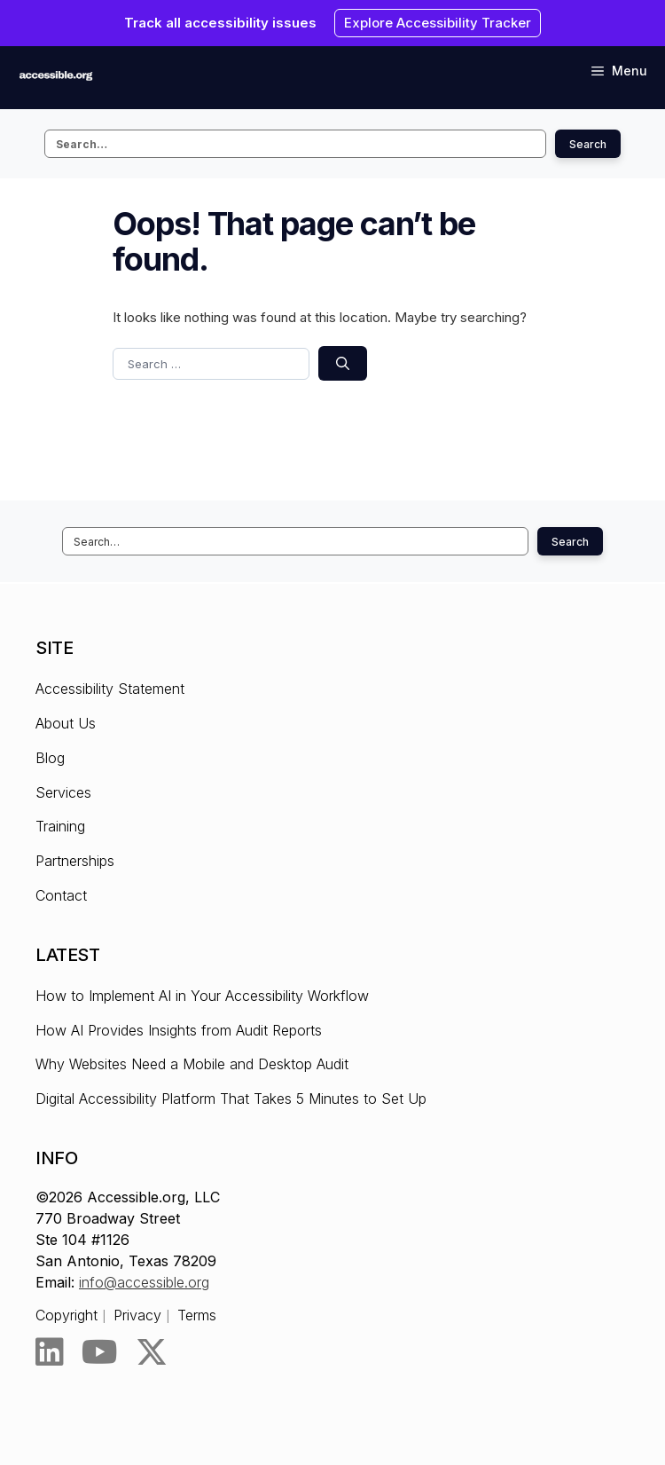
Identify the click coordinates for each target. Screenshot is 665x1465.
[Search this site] (295, 144)
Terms (196, 1315)
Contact (61, 895)
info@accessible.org (144, 1282)
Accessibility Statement (109, 688)
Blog (50, 758)
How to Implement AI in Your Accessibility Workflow (202, 995)
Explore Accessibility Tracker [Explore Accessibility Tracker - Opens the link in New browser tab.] (437, 22)
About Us (65, 723)
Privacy (137, 1315)
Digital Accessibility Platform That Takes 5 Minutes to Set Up (230, 1098)
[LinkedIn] (49, 1352)
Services (63, 792)
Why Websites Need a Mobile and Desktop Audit (191, 1064)
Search (587, 144)
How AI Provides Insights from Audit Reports (178, 1030)
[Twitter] (152, 1352)
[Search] (342, 363)
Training (60, 826)
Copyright (66, 1315)
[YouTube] (100, 1352)
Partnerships (74, 861)
